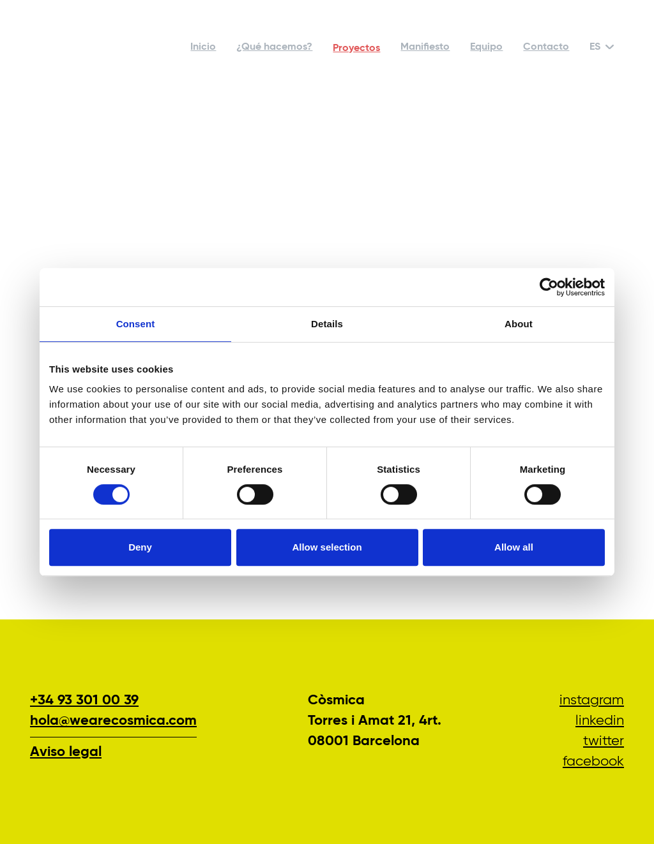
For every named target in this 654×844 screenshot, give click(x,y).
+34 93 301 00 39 (84, 700)
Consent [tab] (135, 323)
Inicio (203, 47)
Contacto (546, 47)
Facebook (593, 762)
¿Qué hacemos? (274, 47)
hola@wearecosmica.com (113, 721)
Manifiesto (425, 47)
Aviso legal (66, 752)
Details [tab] (327, 323)
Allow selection (326, 547)
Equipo (486, 47)
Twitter (603, 741)
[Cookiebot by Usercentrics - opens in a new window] (549, 287)
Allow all (513, 547)
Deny (140, 547)
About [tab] (519, 323)
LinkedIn (599, 721)
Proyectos (356, 48)
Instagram (591, 700)
